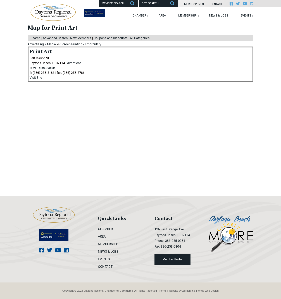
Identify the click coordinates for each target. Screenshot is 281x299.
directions (74, 63)
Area (163, 15)
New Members (80, 38)
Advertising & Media (42, 44)
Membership (188, 15)
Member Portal (194, 4)
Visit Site (36, 77)
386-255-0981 (175, 241)
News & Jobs (219, 15)
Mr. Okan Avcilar (44, 68)
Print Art (41, 51)
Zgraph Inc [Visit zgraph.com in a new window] (188, 290)
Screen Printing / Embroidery (80, 44)
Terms (162, 290)
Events (246, 15)
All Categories (140, 38)
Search (35, 38)
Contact (216, 4)
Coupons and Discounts (111, 38)
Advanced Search (55, 38)
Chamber (140, 15)
